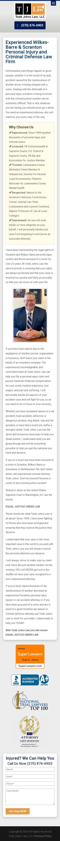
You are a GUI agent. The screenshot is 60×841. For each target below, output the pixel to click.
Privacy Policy (43, 836)
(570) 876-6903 (32, 25)
